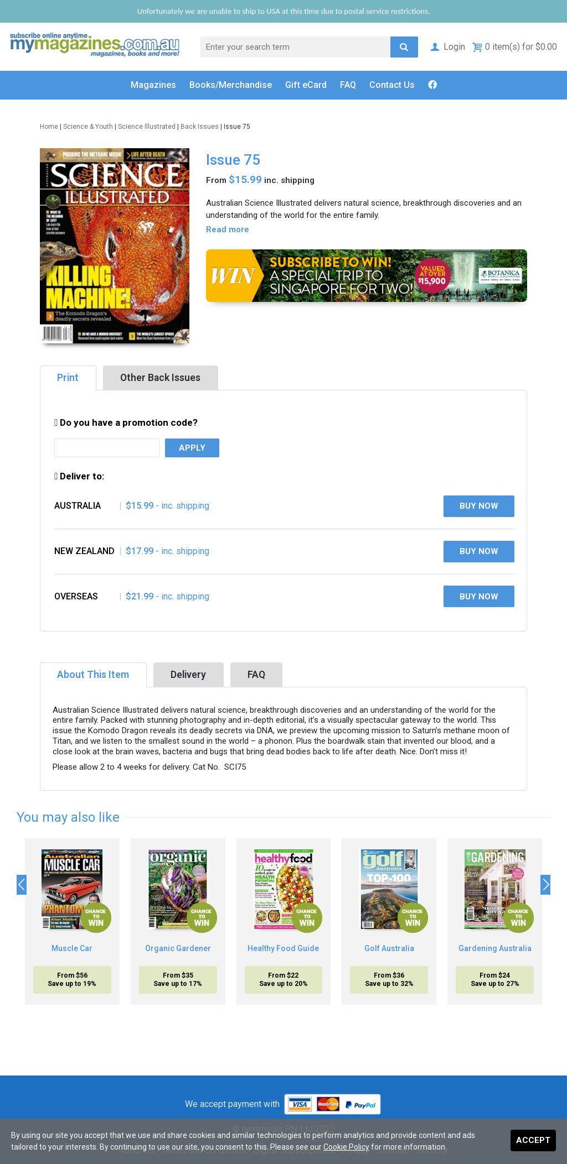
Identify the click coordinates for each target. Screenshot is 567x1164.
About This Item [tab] (93, 674)
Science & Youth (88, 127)
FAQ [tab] (256, 674)
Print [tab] (68, 377)
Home (49, 127)
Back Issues (200, 127)
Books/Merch (230, 85)
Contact (392, 85)
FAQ (348, 85)
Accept (533, 1140)
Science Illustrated (147, 127)
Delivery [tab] (188, 674)
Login (447, 46)
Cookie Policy (346, 1146)
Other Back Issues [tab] (160, 377)
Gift (306, 85)
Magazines (153, 85)
